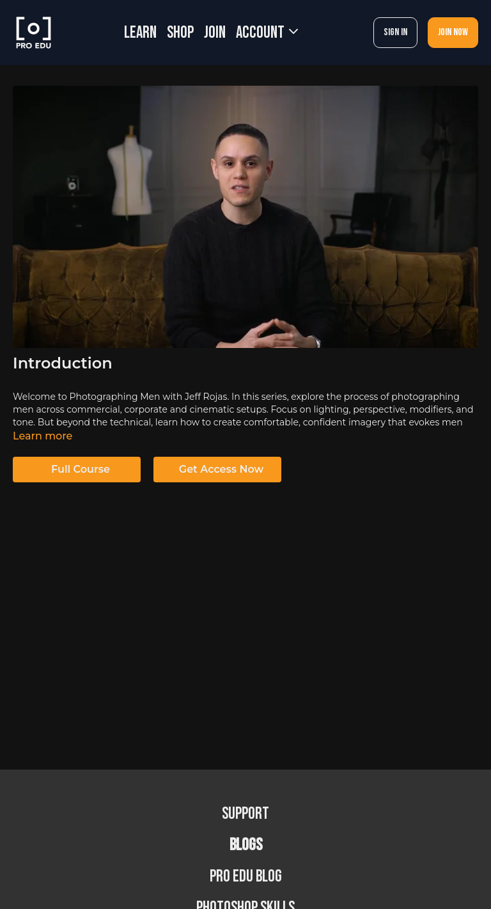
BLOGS (246, 845)
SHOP (180, 33)
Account (267, 33)
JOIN (215, 33)
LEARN (140, 33)
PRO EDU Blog (246, 877)
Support (245, 814)
